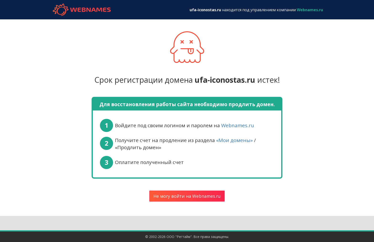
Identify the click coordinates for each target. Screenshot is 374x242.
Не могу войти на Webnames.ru (187, 196)
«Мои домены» (234, 140)
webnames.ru (81, 10)
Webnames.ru (237, 125)
